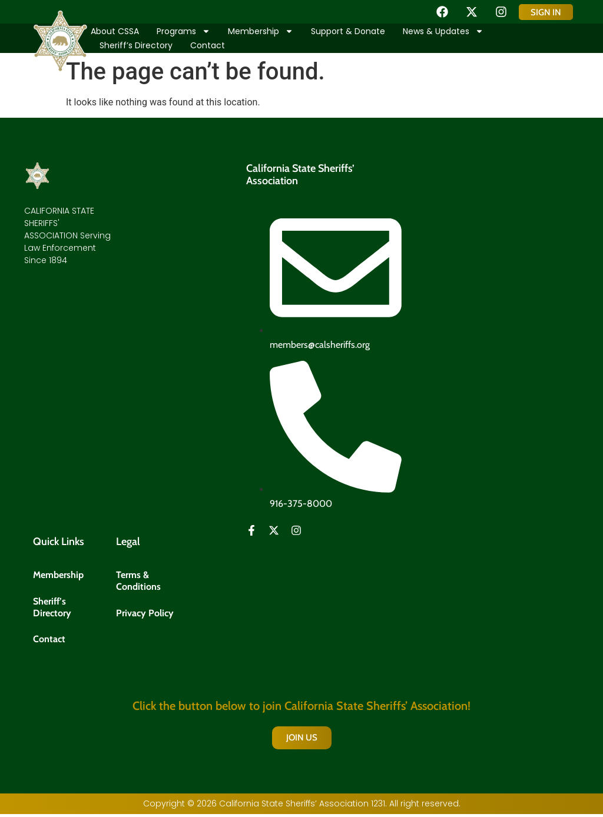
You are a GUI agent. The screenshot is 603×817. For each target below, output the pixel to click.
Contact (207, 45)
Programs (183, 31)
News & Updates (443, 31)
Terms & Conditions (138, 581)
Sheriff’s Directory (136, 45)
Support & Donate (348, 31)
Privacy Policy (145, 614)
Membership (260, 31)
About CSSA (115, 31)
